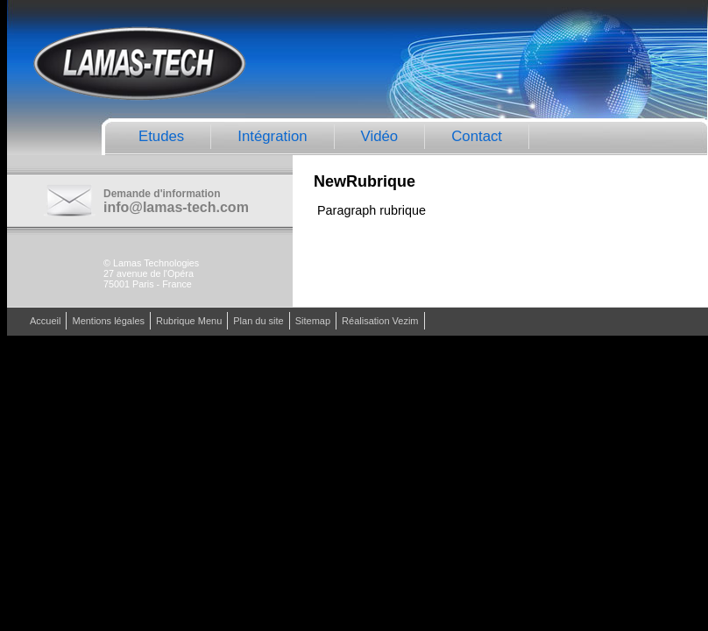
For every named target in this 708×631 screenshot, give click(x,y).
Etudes (161, 136)
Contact (476, 136)
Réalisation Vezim (380, 321)
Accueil (45, 321)
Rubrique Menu (189, 321)
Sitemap (312, 321)
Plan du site (258, 321)
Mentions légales (108, 321)
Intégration (272, 136)
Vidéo (380, 136)
